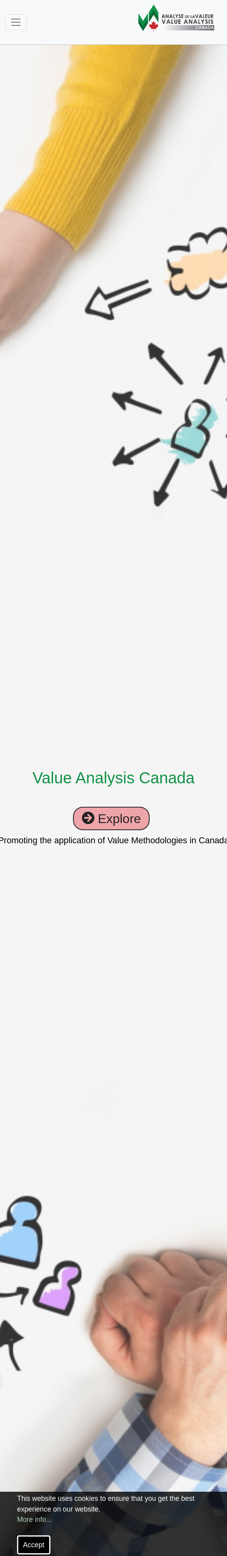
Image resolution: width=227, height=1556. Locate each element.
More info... (34, 1519)
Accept (33, 1545)
